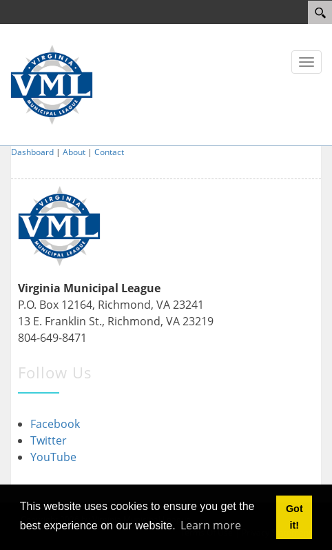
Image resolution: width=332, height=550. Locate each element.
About (74, 152)
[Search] (320, 12)
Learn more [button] (210, 525)
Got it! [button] (294, 517)
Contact (109, 152)
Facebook (55, 423)
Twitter (48, 440)
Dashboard (32, 152)
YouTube (53, 457)
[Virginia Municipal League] (51, 83)
